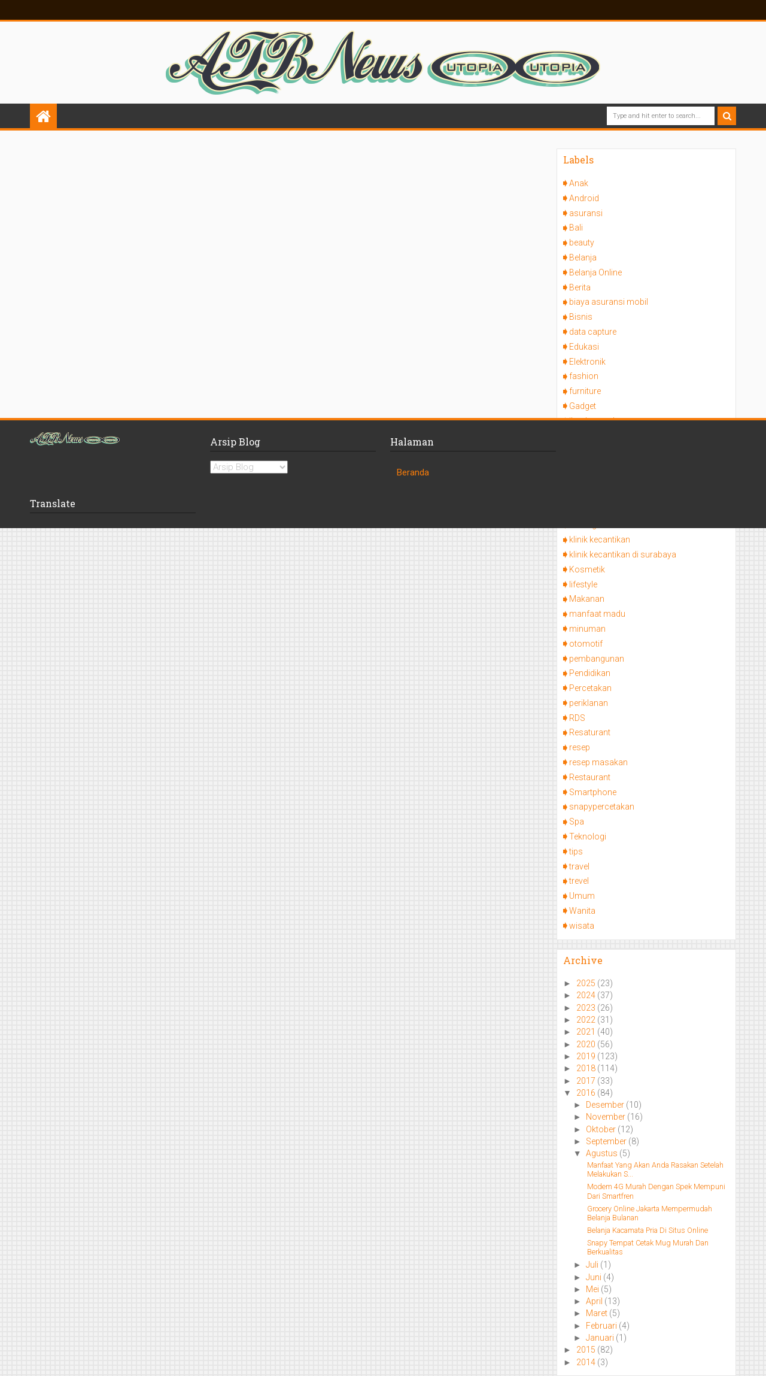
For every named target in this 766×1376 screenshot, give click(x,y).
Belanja (583, 257)
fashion (583, 376)
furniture (585, 391)
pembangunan (596, 658)
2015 (586, 1349)
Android (584, 198)
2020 (586, 1044)
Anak (578, 183)
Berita (580, 287)
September (607, 1141)
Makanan (586, 599)
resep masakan (598, 762)
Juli (593, 1264)
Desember (606, 1105)
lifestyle (583, 584)
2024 (586, 995)
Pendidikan (589, 673)
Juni (594, 1277)
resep (579, 747)
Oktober (602, 1129)
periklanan (588, 703)
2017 (586, 1081)
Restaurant (589, 777)
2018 (586, 1068)
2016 (586, 1093)
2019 (586, 1056)
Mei (593, 1289)
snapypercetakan (601, 806)
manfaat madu (597, 614)
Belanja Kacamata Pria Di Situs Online (647, 1230)
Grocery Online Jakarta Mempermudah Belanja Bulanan (649, 1213)
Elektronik (587, 361)
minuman (587, 629)
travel (579, 866)
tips (576, 851)
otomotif (586, 643)
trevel (579, 881)
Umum (582, 896)
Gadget (582, 406)
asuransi (586, 213)
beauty (581, 242)
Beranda (413, 472)
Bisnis (580, 317)
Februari (602, 1325)
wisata (581, 926)
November (606, 1117)
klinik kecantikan (599, 539)
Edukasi (584, 346)
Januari (601, 1337)
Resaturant (589, 732)
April (595, 1301)
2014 (586, 1362)
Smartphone (592, 792)
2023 (586, 1008)
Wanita (582, 911)
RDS (577, 718)
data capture (592, 332)
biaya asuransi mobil (608, 302)
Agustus (602, 1153)
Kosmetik (587, 569)
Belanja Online (595, 272)
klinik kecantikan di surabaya (622, 554)
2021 (586, 1031)
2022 (586, 1020)
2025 (586, 983)
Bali (576, 227)
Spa (576, 821)
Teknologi (587, 836)
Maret (597, 1313)
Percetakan (590, 688)
